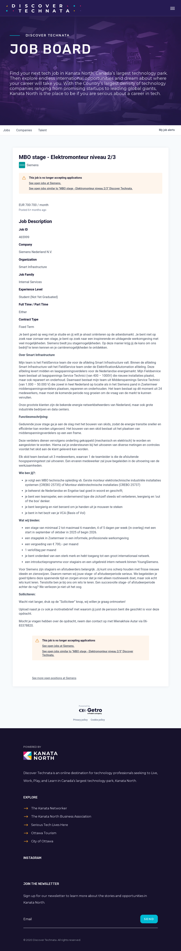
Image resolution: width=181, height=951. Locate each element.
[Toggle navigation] (172, 8)
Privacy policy (80, 719)
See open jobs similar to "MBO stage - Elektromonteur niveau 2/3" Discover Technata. (81, 188)
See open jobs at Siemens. (45, 183)
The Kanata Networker (49, 808)
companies (24, 130)
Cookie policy (98, 719)
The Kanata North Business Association (61, 816)
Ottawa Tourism (43, 833)
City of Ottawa (42, 841)
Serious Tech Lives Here (49, 825)
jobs (6, 130)
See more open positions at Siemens (54, 678)
